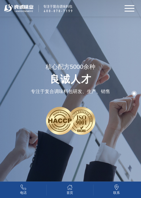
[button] (134, 93)
